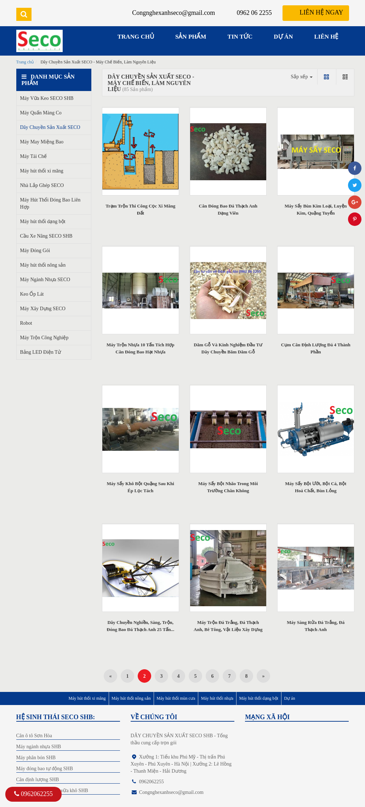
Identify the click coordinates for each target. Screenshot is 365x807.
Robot (26, 323)
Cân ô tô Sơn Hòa (34, 735)
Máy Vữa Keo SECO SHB (47, 98)
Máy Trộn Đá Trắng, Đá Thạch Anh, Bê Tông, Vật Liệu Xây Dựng (228, 626)
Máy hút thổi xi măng (41, 171)
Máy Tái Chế (33, 156)
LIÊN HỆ (326, 36)
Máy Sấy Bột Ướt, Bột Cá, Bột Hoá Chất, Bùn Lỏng (315, 487)
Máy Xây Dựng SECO (42, 308)
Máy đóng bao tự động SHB (44, 768)
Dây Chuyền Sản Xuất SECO (50, 127)
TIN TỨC (240, 36)
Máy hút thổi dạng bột (42, 221)
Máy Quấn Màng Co (41, 112)
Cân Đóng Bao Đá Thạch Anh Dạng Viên (228, 209)
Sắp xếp (302, 76)
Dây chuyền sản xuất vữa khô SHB (52, 790)
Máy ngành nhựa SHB (38, 746)
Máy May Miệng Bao (42, 141)
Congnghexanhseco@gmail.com (173, 12)
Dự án (289, 698)
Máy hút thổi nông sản (43, 265)
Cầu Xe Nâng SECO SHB (46, 236)
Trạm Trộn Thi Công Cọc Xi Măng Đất (140, 209)
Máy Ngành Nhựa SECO (45, 279)
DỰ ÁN (283, 36)
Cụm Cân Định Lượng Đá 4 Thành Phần (315, 348)
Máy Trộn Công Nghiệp (44, 337)
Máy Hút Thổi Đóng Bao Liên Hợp (50, 203)
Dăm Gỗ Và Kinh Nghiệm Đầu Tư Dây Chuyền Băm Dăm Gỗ (228, 348)
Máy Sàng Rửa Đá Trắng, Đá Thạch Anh (315, 626)
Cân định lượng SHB (37, 779)
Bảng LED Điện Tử (40, 352)
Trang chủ (25, 61)
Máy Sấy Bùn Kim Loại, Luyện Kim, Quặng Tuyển (316, 209)
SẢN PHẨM (190, 36)
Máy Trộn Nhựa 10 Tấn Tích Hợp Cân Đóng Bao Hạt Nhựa (140, 348)
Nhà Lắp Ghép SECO (42, 185)
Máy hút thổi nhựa (217, 698)
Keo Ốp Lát (32, 294)
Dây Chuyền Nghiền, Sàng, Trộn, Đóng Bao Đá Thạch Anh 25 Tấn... (140, 626)
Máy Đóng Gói (35, 250)
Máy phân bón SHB (36, 757)
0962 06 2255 (254, 12)
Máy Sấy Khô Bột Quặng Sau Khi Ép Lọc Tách (140, 487)
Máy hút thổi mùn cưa (175, 698)
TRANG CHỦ (136, 36)
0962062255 (33, 793)
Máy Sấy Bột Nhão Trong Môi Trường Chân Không (228, 487)
